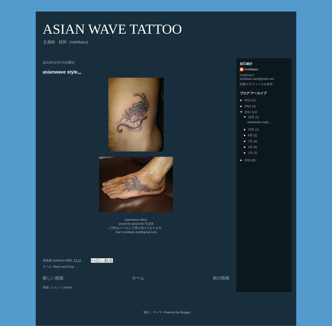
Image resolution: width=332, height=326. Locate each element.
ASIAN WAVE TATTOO (112, 29)
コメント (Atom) (61, 287)
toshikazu (251, 69)
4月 (251, 147)
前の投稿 (221, 278)
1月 (251, 152)
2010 (248, 160)
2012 (248, 106)
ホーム (138, 278)
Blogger (185, 312)
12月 (251, 117)
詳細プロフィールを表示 (256, 84)
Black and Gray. (63, 266)
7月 (251, 141)
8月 (251, 135)
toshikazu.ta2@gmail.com (139, 232)
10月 (251, 129)
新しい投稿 (53, 278)
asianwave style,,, (62, 71)
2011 (248, 112)
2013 (248, 100)
